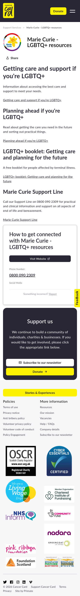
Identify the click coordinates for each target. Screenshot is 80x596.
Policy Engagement (14, 434)
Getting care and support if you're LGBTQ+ (32, 100)
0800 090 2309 (22, 275)
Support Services (12, 27)
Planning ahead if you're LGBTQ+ (25, 140)
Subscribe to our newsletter (56, 434)
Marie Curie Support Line (20, 219)
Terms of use (10, 407)
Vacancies (46, 418)
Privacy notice (11, 412)
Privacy (7, 590)
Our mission (47, 412)
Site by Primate (24, 590)
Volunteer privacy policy (17, 423)
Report (53, 294)
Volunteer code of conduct (18, 429)
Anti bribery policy (14, 418)
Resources (46, 407)
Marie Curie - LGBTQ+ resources (44, 27)
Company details (49, 429)
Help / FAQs (47, 423)
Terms (62, 586)
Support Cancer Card (43, 586)
